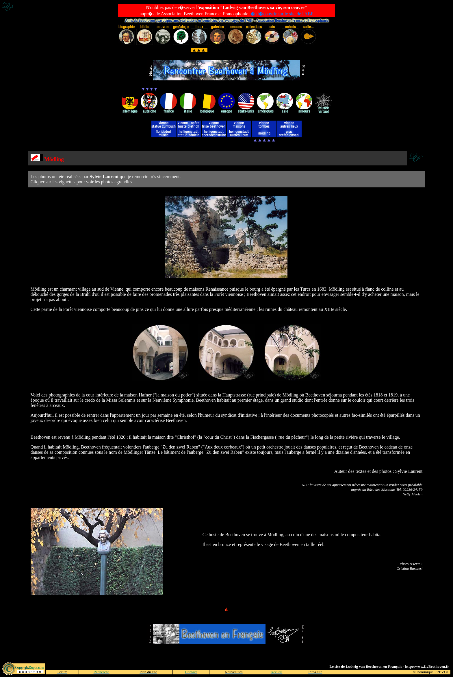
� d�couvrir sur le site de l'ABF (281, 13)
